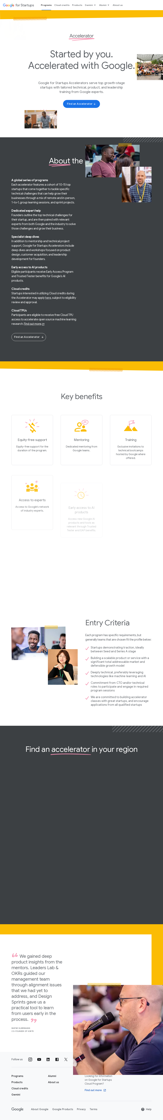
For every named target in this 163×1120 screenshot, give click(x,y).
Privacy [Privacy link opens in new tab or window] (81, 1109)
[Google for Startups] (18, 5)
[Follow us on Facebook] (57, 1059)
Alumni (104, 5)
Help (146, 1109)
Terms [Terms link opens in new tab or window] (93, 1109)
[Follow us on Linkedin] (48, 1059)
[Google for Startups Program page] (17, 1076)
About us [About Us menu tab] (118, 5)
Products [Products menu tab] (77, 5)
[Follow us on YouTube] (39, 1059)
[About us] (53, 1082)
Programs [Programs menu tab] (46, 5)
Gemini (91, 5)
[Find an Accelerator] (81, 104)
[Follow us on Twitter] (66, 1059)
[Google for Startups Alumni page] (52, 1076)
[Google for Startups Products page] (16, 1082)
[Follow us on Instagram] (30, 1059)
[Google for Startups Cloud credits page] (19, 1088)
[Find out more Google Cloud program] (95, 1090)
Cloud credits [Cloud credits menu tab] (62, 5)
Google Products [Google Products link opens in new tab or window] (62, 1109)
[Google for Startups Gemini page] (15, 1095)
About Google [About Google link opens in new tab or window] (39, 1109)
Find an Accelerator (29, 337)
